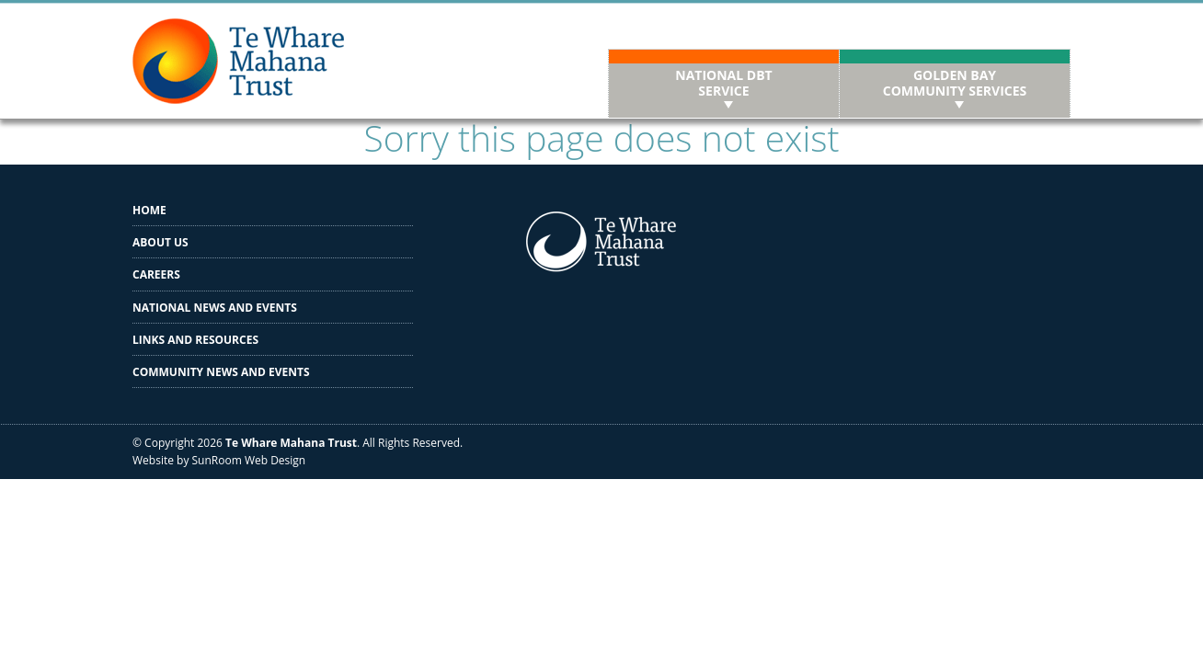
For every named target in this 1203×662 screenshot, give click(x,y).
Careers (156, 274)
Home (149, 210)
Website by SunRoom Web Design (218, 460)
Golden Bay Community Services (955, 82)
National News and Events (214, 307)
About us (160, 242)
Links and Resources (195, 340)
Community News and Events (221, 372)
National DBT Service (723, 82)
